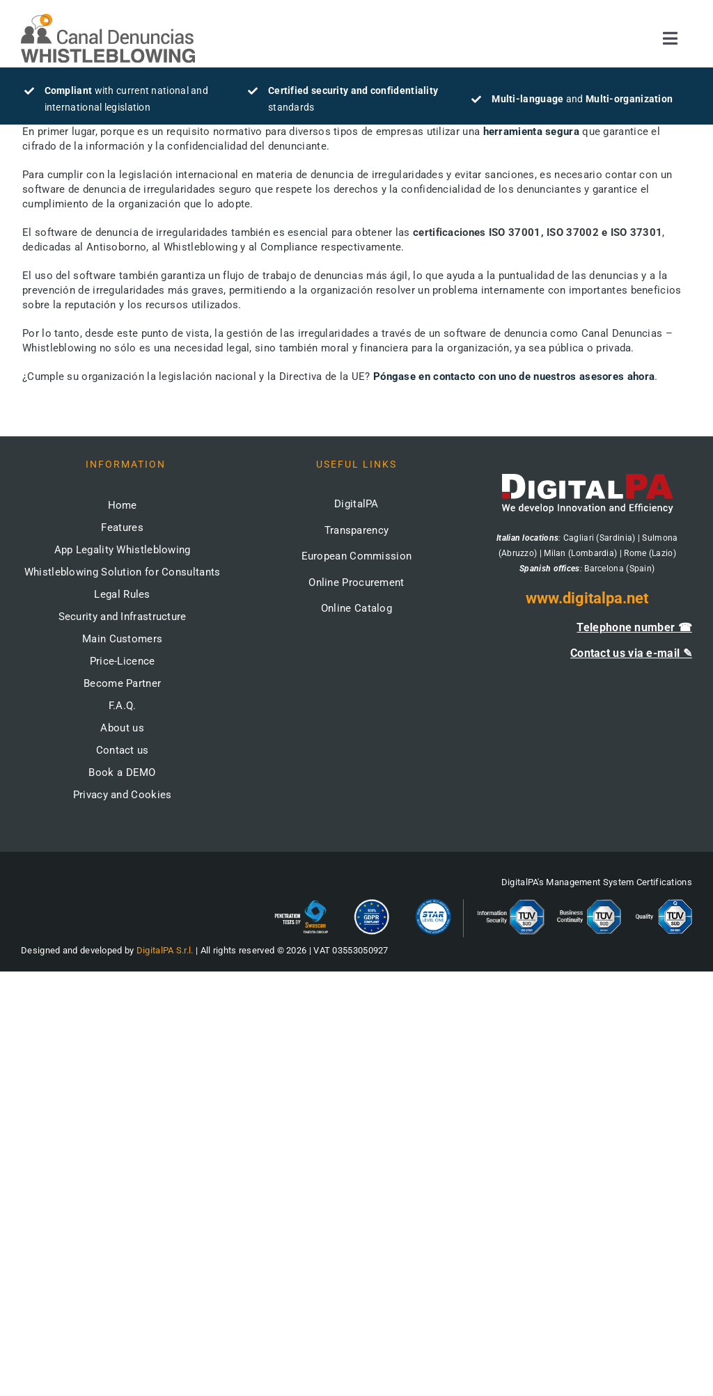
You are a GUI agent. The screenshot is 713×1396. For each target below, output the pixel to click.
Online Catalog (356, 608)
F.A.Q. (122, 705)
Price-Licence (122, 661)
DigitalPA (356, 504)
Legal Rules (122, 594)
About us (121, 728)
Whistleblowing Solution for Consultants (122, 572)
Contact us (122, 750)
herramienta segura (531, 131)
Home (122, 505)
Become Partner (122, 683)
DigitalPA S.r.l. (165, 950)
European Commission (356, 556)
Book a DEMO (121, 772)
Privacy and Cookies (122, 794)
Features (122, 527)
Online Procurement (356, 582)
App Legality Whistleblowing (122, 550)
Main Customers (122, 639)
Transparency (356, 530)
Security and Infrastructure (122, 616)
